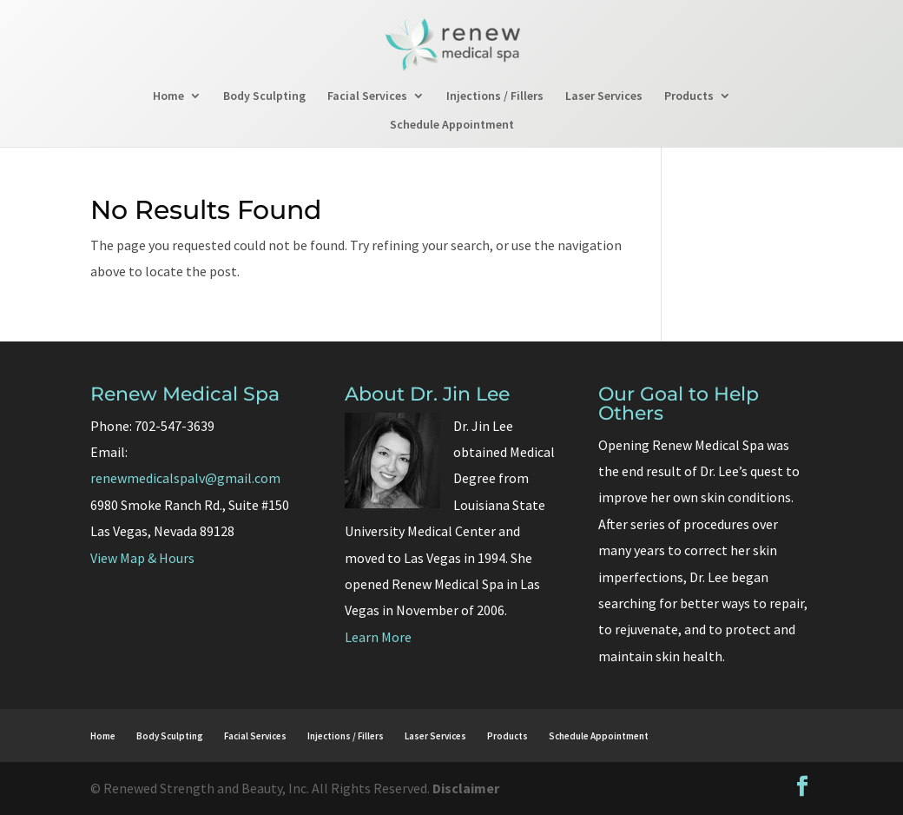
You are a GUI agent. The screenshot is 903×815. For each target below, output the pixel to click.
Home (168, 96)
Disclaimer (465, 788)
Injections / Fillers (495, 96)
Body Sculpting (264, 96)
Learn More (378, 637)
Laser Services (604, 96)
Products (689, 96)
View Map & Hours (142, 558)
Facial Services (367, 96)
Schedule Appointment (452, 125)
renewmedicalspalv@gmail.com (185, 478)
